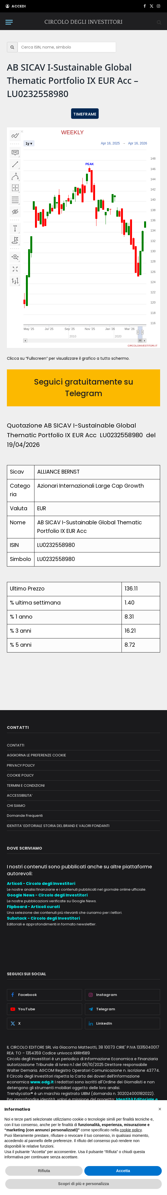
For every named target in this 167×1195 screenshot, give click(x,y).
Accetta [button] (123, 1171)
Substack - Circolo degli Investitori (43, 918)
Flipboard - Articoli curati (33, 906)
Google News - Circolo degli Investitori (47, 895)
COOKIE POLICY (20, 775)
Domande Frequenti (25, 815)
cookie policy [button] (131, 1130)
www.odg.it (42, 1082)
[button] (159, 1109)
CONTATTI (15, 745)
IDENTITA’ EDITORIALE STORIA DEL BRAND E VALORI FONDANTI (58, 825)
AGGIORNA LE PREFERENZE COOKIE (36, 755)
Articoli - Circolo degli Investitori (41, 883)
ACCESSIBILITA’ (20, 795)
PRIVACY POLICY (21, 765)
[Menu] (9, 22)
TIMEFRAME (84, 114)
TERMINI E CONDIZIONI (26, 785)
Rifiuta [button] (44, 1171)
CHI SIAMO (16, 805)
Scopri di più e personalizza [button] (83, 1183)
